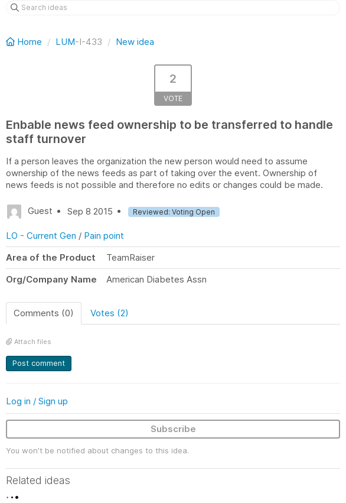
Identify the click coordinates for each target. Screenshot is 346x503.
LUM (65, 41)
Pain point (104, 235)
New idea (135, 41)
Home (25, 41)
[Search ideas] (173, 7)
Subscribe (173, 428)
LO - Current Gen (41, 235)
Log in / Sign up (37, 401)
